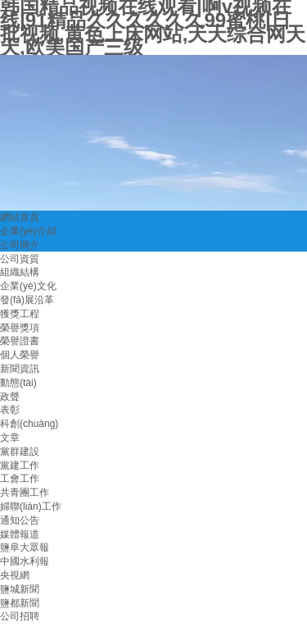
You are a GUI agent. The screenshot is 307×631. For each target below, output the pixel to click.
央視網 (14, 575)
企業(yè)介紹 (28, 231)
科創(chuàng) (29, 423)
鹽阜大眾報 (24, 547)
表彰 (10, 409)
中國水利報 (24, 561)
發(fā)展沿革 (27, 300)
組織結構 (19, 272)
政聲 (10, 396)
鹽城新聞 (19, 589)
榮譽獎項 (19, 328)
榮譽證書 (19, 341)
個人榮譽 (19, 355)
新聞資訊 (19, 369)
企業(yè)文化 (28, 286)
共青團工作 (24, 492)
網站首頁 (19, 217)
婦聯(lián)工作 (30, 506)
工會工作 (19, 478)
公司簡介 (19, 245)
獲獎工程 (19, 314)
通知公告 (19, 520)
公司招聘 (19, 616)
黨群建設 (19, 451)
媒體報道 (19, 534)
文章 (10, 437)
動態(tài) (18, 382)
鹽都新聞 (19, 603)
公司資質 (19, 259)
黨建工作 (19, 465)
